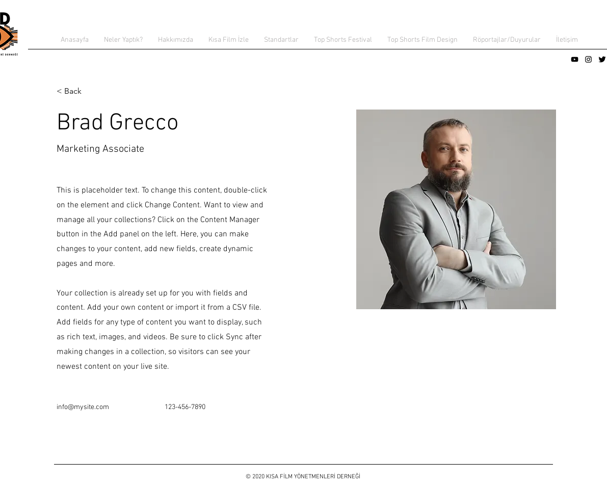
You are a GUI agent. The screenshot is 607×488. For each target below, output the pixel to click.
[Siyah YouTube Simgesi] (574, 59)
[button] (123, 40)
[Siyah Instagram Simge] (588, 59)
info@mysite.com (83, 407)
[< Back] (77, 91)
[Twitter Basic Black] (602, 59)
